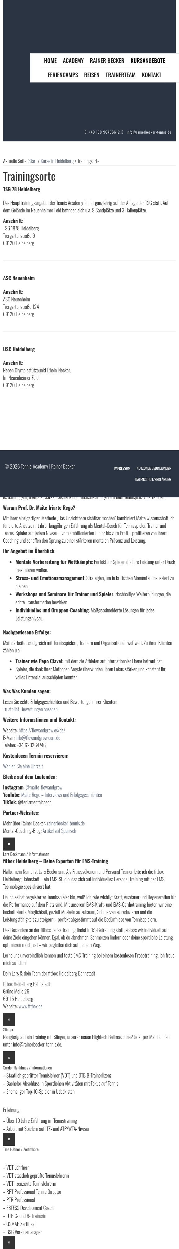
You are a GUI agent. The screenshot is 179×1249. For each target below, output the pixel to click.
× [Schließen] (9, 844)
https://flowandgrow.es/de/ (42, 730)
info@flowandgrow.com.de (38, 737)
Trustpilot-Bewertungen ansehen (30, 709)
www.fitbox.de (31, 1006)
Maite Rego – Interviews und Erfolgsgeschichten (61, 794)
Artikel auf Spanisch (59, 830)
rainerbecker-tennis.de (66, 823)
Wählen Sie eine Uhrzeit (23, 766)
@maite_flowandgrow (43, 787)
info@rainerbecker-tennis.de (149, 132)
